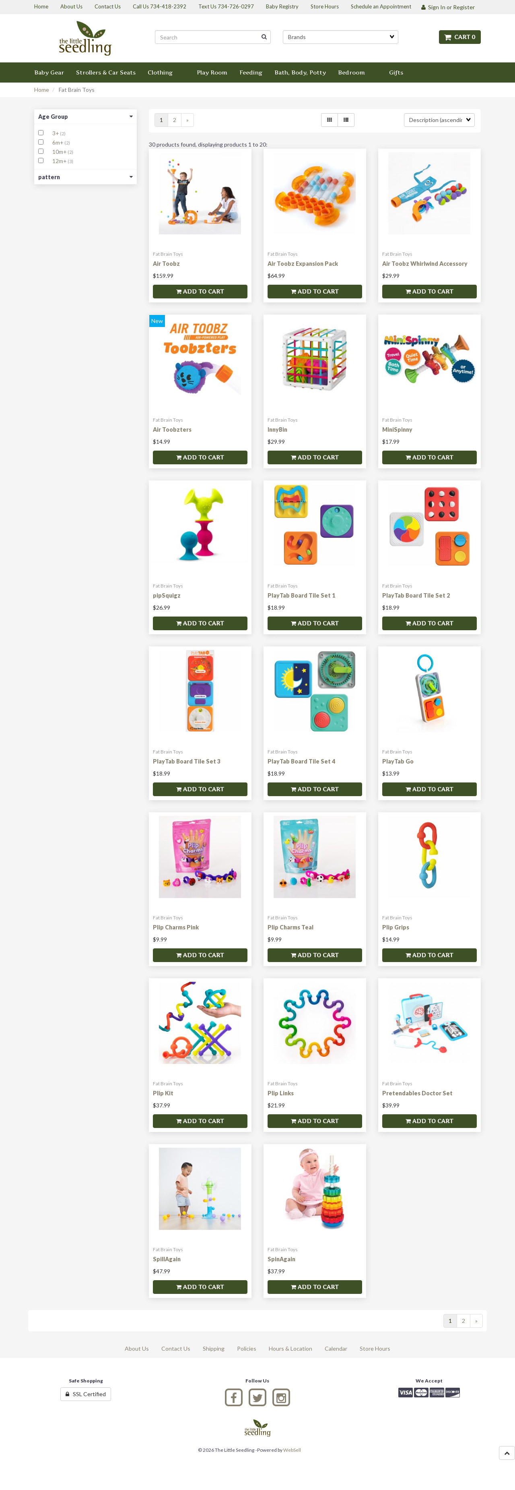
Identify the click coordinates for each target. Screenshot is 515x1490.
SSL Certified (86, 1394)
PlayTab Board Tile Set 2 (416, 595)
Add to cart (200, 291)
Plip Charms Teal (290, 927)
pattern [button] (85, 177)
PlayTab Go (398, 761)
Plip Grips (395, 927)
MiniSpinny (397, 429)
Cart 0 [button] (460, 36)
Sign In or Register (448, 7)
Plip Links (281, 1093)
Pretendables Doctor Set (417, 1093)
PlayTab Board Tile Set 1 (301, 595)
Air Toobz (166, 263)
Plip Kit (163, 1093)
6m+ (58, 142)
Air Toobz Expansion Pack (303, 263)
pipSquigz (167, 595)
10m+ (60, 152)
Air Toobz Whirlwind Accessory (425, 263)
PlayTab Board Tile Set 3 (186, 761)
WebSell (292, 1450)
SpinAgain (281, 1259)
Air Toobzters (172, 429)
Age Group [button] (85, 116)
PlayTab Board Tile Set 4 (301, 761)
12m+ (60, 161)
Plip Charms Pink (176, 927)
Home (41, 89)
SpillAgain (167, 1259)
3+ (56, 133)
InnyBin (277, 429)
